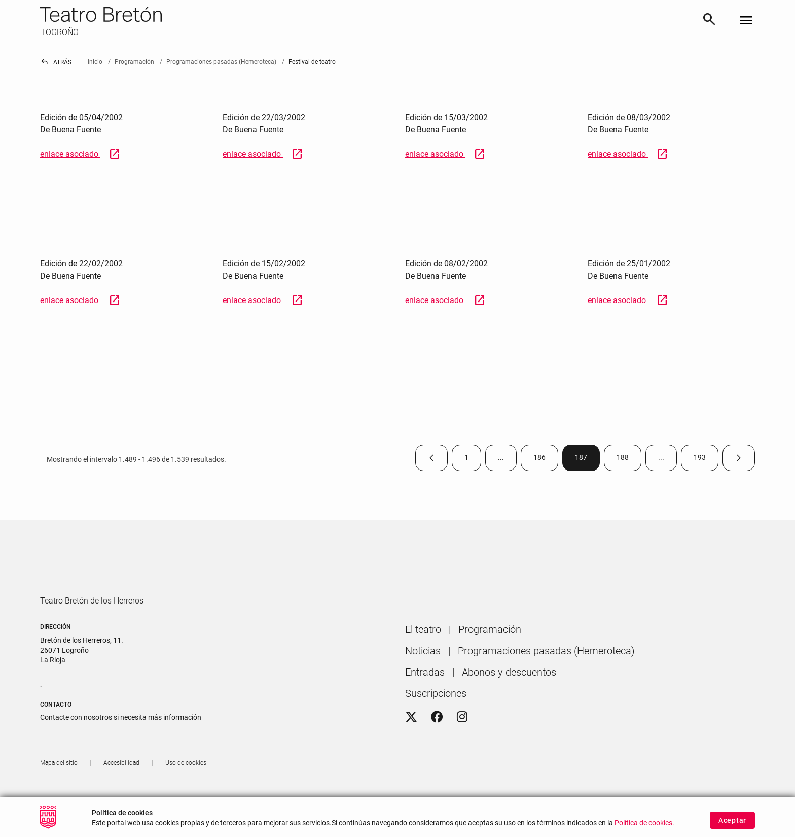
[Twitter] (411, 746)
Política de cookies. (644, 823)
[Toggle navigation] (746, 21)
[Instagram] (462, 746)
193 (706, 459)
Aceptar (732, 820)
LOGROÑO (59, 32)
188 (629, 459)
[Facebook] (437, 746)
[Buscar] (709, 21)
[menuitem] (423, 658)
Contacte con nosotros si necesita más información (120, 746)
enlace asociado (80, 154)
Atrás (55, 62)
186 (545, 459)
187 (587, 459)
